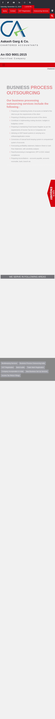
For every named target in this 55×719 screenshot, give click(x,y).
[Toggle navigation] (4, 65)
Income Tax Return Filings (11, 378)
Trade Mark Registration (35, 370)
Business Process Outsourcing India (32, 366)
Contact (12, 11)
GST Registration (25, 11)
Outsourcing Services (41, 11)
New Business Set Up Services (36, 374)
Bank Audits (20, 370)
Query (5, 11)
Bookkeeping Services (9, 366)
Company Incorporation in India (12, 374)
